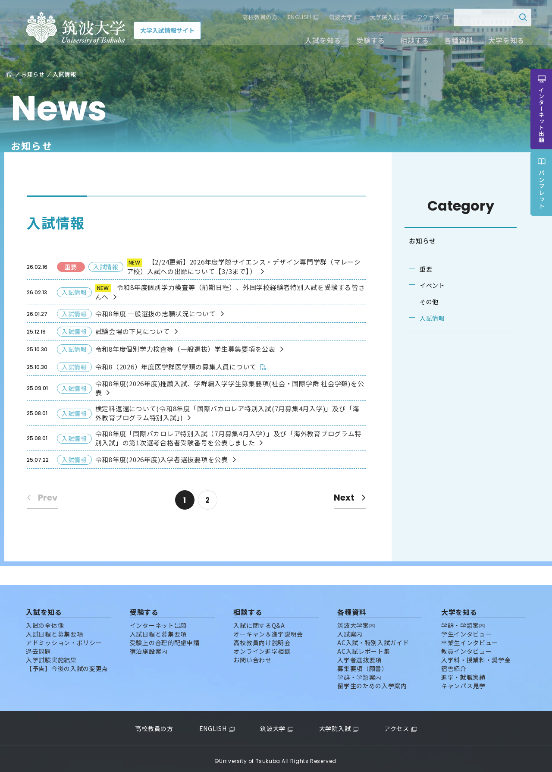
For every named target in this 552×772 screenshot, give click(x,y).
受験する (365, 42)
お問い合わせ (252, 655)
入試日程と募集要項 (54, 629)
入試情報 (429, 318)
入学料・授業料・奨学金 (476, 655)
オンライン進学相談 (261, 647)
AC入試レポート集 (363, 647)
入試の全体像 (45, 621)
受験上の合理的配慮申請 (165, 638)
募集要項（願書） (362, 664)
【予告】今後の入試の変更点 (67, 664)
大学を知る (501, 42)
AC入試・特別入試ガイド (373, 638)
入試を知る (319, 42)
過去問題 (38, 647)
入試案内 (350, 629)
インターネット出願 (158, 621)
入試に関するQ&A (259, 621)
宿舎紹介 (454, 664)
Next (346, 498)
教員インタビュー (466, 647)
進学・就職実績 (463, 672)
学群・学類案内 (359, 672)
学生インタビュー (466, 629)
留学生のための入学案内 (372, 681)
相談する (409, 42)
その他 (425, 301)
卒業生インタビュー (469, 638)
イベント (429, 285)
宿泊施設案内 (149, 647)
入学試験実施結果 (51, 655)
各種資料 (453, 42)
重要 (422, 269)
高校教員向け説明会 (261, 638)
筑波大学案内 (356, 621)
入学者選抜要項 (359, 655)
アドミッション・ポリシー (64, 638)
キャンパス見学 (463, 681)
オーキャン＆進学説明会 (268, 629)
